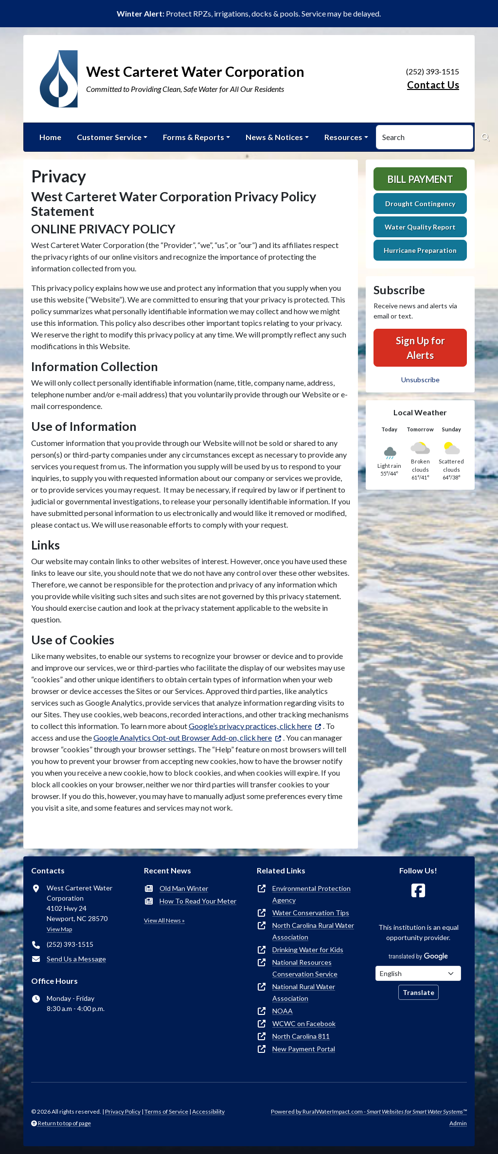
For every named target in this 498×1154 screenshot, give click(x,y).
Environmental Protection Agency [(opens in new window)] (311, 894)
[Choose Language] (418, 973)
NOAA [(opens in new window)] (282, 1011)
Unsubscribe (420, 379)
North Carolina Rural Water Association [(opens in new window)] (313, 931)
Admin (458, 1123)
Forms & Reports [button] (193, 137)
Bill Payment (420, 179)
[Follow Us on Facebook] (418, 891)
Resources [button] (343, 137)
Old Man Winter (184, 888)
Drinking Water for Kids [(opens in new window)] (307, 949)
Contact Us (433, 84)
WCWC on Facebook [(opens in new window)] (304, 1023)
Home (50, 137)
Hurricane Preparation (420, 250)
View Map (59, 929)
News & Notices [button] (274, 137)
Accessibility (208, 1111)
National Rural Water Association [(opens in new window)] (303, 992)
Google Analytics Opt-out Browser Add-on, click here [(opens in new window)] (182, 737)
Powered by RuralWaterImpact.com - (369, 1111)
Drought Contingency (420, 203)
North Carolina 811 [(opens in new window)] (301, 1036)
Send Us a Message (76, 959)
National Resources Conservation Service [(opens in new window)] (305, 968)
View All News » (164, 920)
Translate (418, 992)
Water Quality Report (420, 227)
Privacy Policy (123, 1111)
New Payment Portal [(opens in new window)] (303, 1049)
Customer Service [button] (109, 137)
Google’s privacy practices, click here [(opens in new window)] (250, 725)
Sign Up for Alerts (420, 348)
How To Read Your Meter (198, 901)
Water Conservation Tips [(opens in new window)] (310, 912)
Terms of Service (166, 1111)
